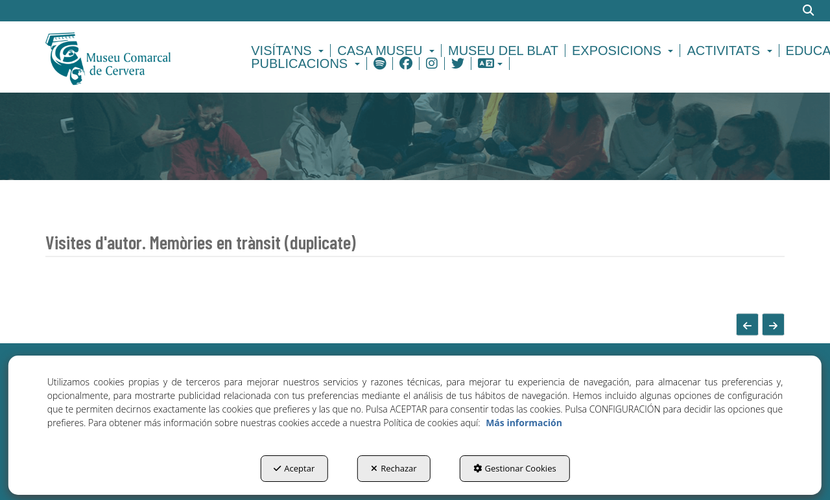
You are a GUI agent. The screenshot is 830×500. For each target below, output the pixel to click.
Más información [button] (524, 422)
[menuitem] (289, 50)
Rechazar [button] (393, 468)
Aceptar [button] (294, 468)
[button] (130, 57)
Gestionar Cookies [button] (514, 468)
